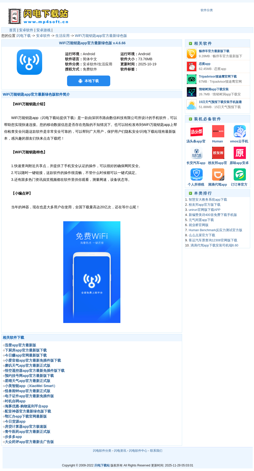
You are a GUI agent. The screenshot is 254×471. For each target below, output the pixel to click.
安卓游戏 (43, 30)
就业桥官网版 (199, 225)
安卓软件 (26, 30)
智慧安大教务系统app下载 (208, 199)
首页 (12, 30)
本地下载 (92, 81)
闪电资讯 (120, 450)
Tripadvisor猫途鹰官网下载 (218, 76)
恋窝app (204, 64)
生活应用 (62, 36)
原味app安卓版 (239, 163)
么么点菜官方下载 (202, 235)
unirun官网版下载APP (204, 210)
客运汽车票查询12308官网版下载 (213, 240)
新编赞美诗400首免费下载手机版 (213, 215)
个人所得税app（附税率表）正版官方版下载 (196, 185)
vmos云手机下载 (239, 142)
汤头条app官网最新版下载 (196, 142)
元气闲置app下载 (201, 220)
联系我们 (156, 450)
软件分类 (207, 10)
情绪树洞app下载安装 (214, 89)
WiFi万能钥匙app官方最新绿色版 (101, 36)
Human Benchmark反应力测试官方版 (218, 142)
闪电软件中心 (138, 450)
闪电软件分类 (102, 450)
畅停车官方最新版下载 (214, 51)
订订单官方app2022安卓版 (239, 185)
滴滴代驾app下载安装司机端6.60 (218, 185)
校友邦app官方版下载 (217, 163)
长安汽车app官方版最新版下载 (196, 163)
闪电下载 (24, 36)
